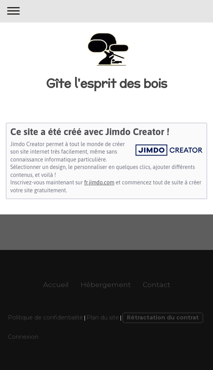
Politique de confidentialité (45, 317)
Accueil (56, 284)
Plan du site (103, 317)
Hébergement (106, 284)
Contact (156, 284)
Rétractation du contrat (163, 317)
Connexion (23, 336)
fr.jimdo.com (99, 182)
